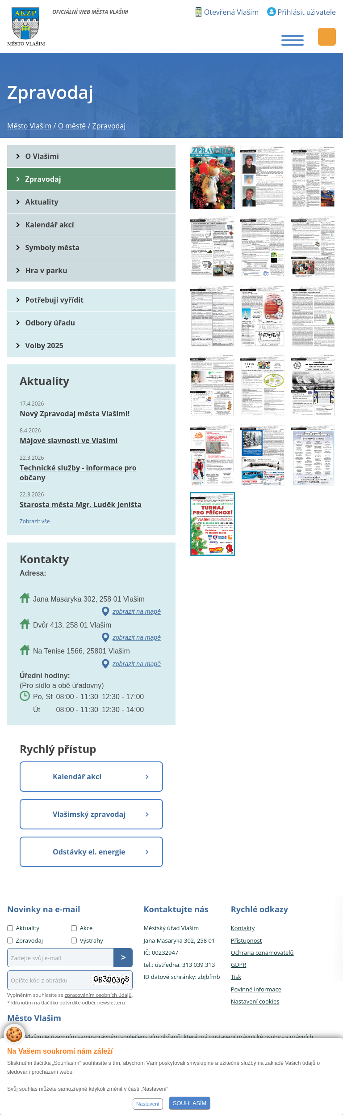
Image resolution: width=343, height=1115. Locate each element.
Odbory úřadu (50, 323)
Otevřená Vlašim (231, 12)
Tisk (236, 977)
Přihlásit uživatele (307, 12)
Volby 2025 (44, 345)
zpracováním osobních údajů (98, 994)
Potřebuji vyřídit (54, 300)
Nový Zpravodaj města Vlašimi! (75, 414)
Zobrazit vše (35, 521)
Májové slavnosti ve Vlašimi (68, 440)
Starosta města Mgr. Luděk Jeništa (81, 504)
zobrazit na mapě (137, 611)
